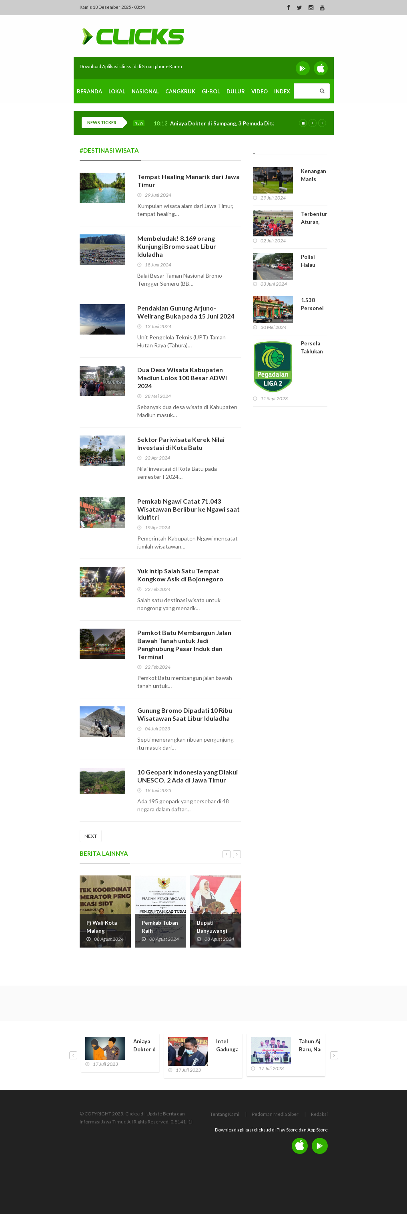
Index (282, 91)
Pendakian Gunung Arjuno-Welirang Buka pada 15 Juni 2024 (185, 312)
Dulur (236, 91)
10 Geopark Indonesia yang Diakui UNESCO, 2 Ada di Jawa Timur (187, 776)
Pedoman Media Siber (275, 1114)
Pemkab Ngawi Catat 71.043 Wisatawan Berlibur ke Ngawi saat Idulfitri (188, 509)
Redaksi (319, 1114)
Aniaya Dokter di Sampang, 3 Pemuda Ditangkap (230, 124)
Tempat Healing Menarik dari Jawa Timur (188, 180)
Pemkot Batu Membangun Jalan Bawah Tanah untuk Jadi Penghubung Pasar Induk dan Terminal (184, 644)
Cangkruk (180, 91)
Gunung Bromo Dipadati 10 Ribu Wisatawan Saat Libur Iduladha (184, 714)
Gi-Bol (211, 91)
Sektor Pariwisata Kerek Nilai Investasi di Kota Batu (181, 443)
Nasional (145, 91)
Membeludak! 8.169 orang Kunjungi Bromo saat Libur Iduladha (176, 246)
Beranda (89, 91)
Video (259, 91)
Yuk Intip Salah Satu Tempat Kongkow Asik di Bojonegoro (180, 575)
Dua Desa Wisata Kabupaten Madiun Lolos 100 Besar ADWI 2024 (182, 377)
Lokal (116, 91)
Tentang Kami (224, 1114)
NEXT (90, 836)
